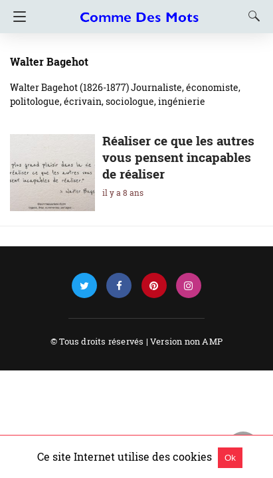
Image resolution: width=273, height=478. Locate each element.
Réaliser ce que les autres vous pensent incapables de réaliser (178, 157)
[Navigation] (16, 16)
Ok (230, 458)
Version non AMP (186, 341)
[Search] (251, 16)
